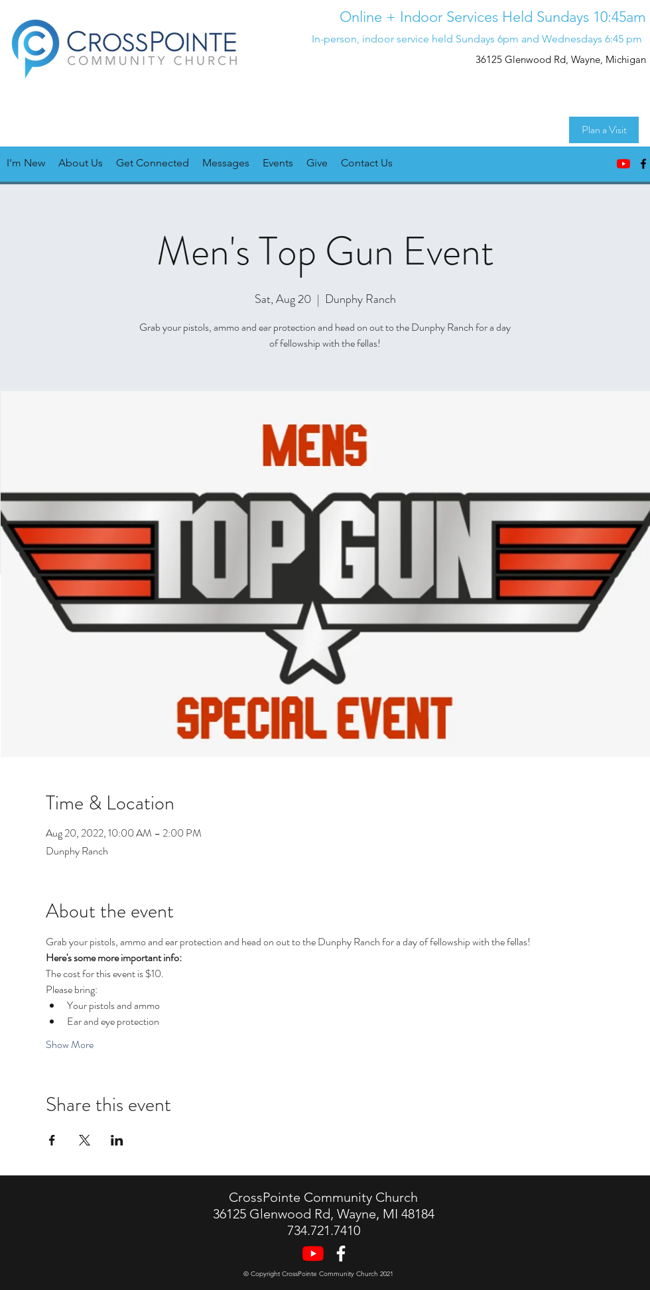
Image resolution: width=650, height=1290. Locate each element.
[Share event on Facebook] (52, 1140)
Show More (70, 1044)
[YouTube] (623, 163)
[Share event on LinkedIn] (117, 1140)
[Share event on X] (84, 1140)
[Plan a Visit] (604, 130)
